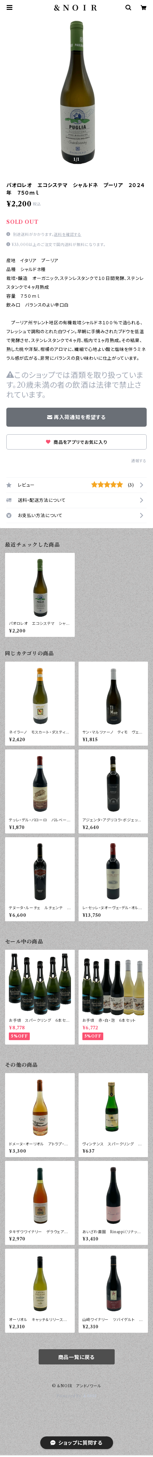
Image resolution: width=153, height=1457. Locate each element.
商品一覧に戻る (76, 1357)
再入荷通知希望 (106, 1447)
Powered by (76, 1396)
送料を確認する (67, 234)
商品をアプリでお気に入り (76, 442)
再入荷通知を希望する (76, 417)
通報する (139, 460)
